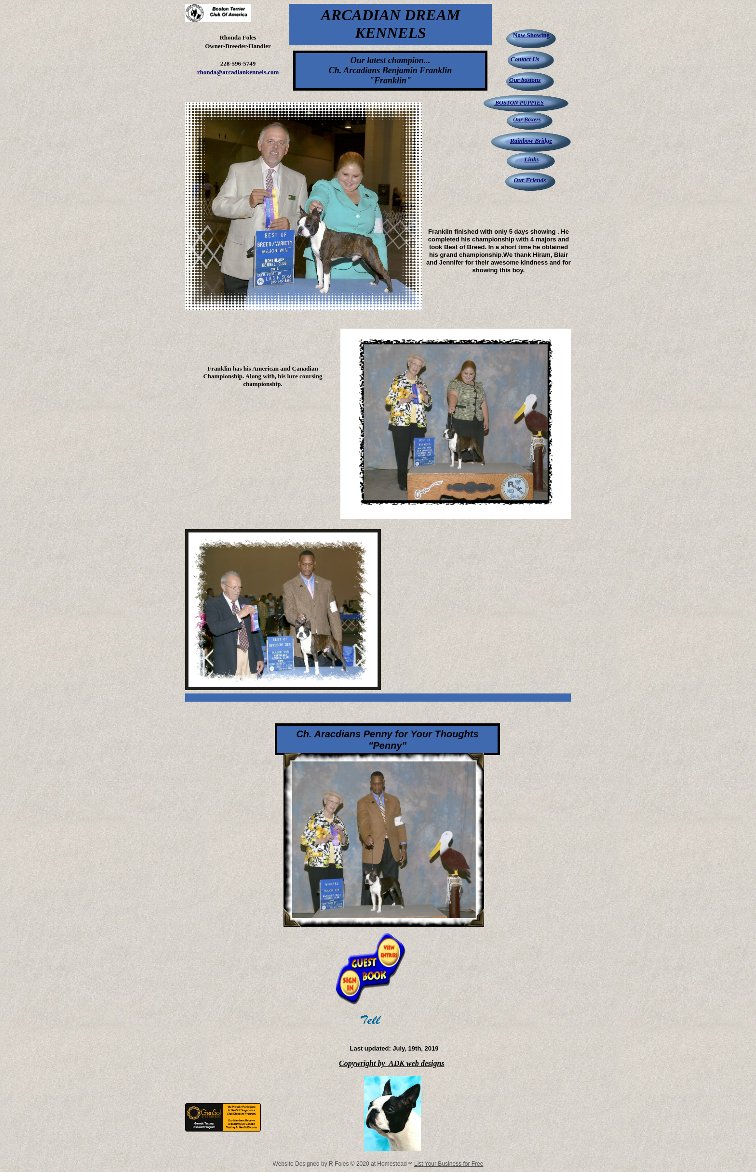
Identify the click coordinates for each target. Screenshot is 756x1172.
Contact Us (525, 59)
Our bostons (524, 79)
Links (531, 159)
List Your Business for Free (448, 1163)
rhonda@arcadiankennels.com (238, 72)
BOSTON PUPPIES (519, 102)
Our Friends (530, 180)
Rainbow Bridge (531, 140)
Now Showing (531, 35)
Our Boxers (527, 119)
